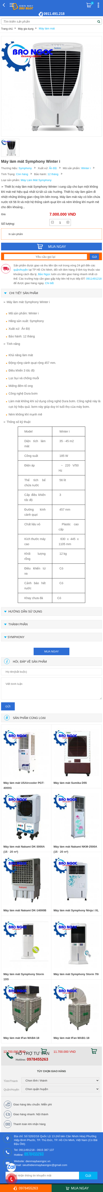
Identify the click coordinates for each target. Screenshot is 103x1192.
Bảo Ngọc (44, 274)
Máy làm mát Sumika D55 (70, 782)
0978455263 (37, 1059)
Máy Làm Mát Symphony (36, 180)
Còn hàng (22, 174)
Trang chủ (7, 28)
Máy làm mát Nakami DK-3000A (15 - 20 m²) (24, 849)
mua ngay (51, 651)
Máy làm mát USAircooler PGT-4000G (23, 785)
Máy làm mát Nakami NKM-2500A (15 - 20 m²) (75, 849)
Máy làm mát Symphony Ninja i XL (76, 910)
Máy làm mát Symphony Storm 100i (23, 977)
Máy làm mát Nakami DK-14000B (24, 910)
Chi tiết (49, 283)
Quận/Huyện (11, 1089)
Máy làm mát (47, 28)
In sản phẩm (16, 234)
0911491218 (94, 278)
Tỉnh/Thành (11, 1081)
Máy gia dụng (25, 28)
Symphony (25, 168)
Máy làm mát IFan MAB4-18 (21, 1038)
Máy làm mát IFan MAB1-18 (72, 1038)
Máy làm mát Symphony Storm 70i (76, 974)
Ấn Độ (53, 168)
